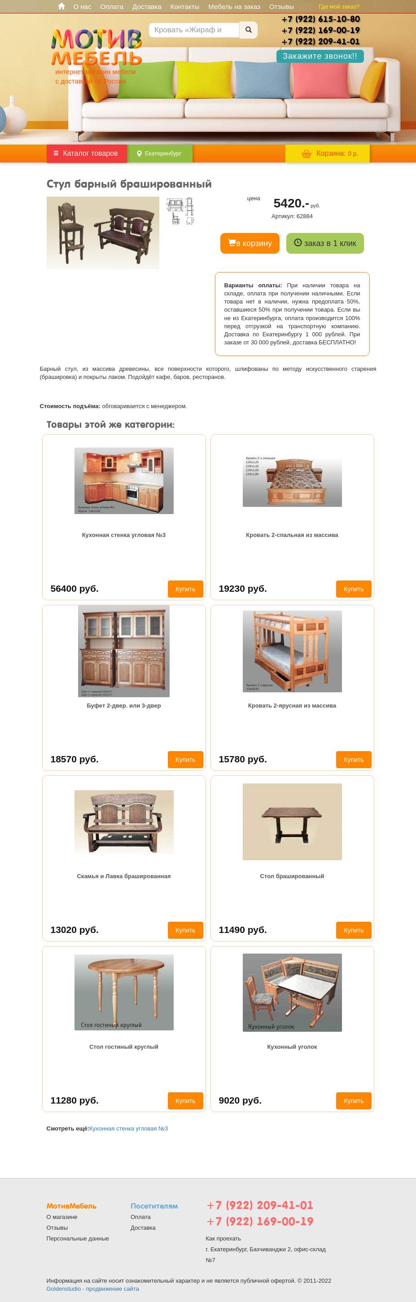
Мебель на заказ (234, 6)
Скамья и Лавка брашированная (124, 876)
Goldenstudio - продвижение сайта (93, 1288)
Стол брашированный (292, 876)
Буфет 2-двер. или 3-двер (124, 705)
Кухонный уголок (292, 1046)
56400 (75, 588)
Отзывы (281, 6)
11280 (75, 1100)
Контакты (185, 6)
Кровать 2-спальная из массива (292, 535)
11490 (243, 929)
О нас (83, 6)
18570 (75, 759)
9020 (240, 1100)
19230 (243, 588)
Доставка (146, 6)
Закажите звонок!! (320, 56)
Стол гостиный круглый (123, 1046)
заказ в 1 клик (325, 243)
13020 (75, 929)
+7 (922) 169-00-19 (260, 1221)
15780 (243, 759)
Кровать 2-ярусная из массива (292, 705)
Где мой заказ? (339, 6)
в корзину (250, 243)
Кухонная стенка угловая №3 (124, 535)
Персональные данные (78, 1238)
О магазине (62, 1217)
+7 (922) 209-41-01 (260, 1205)
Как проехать (223, 1238)
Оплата (111, 6)
